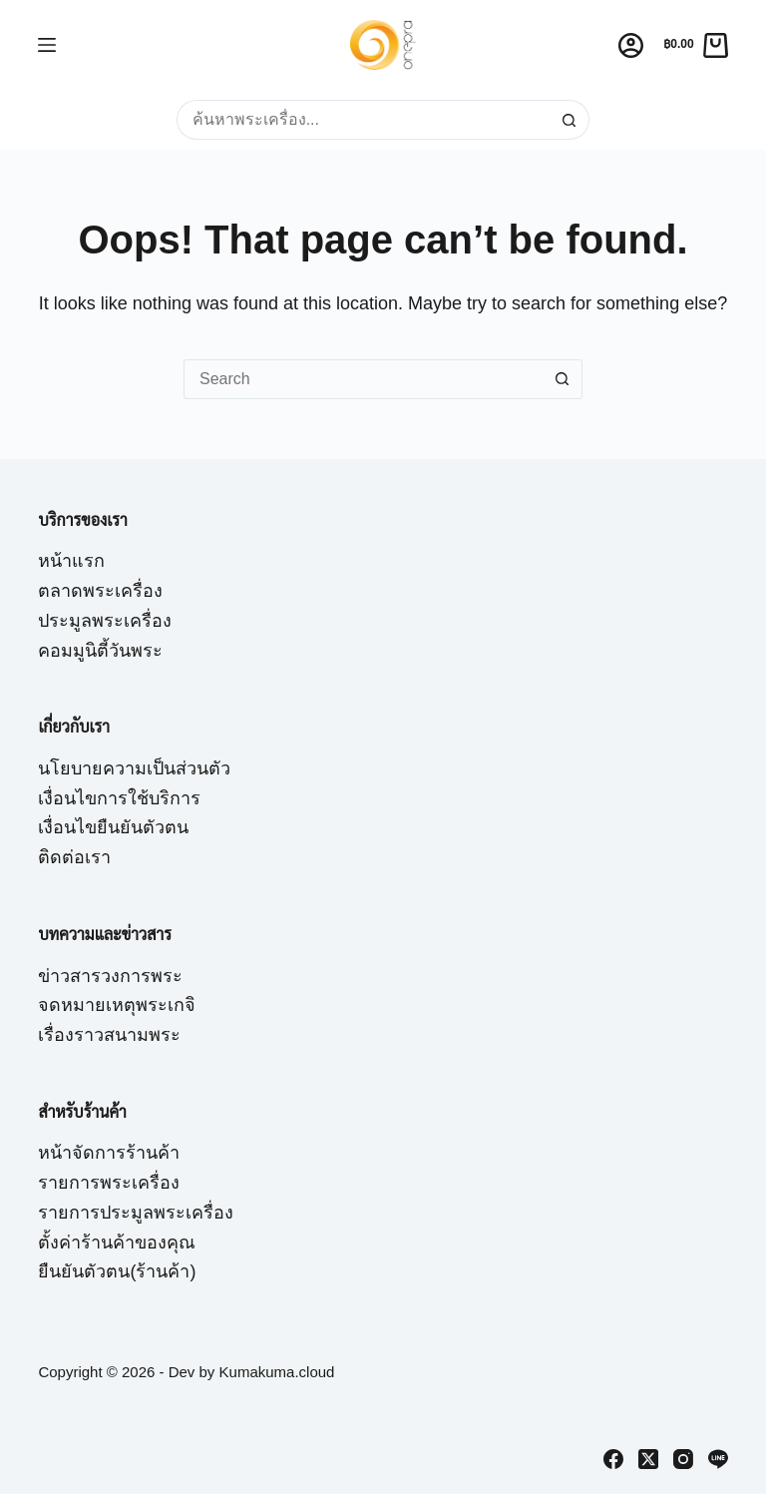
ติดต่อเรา (74, 857)
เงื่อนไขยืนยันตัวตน (113, 827)
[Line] (718, 1459)
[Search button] (569, 120)
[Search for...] (364, 120)
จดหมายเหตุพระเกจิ (116, 1005)
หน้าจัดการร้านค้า (109, 1153)
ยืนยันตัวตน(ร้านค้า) (116, 1271)
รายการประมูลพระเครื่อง (135, 1213)
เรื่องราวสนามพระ (109, 1035)
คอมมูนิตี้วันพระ (100, 651)
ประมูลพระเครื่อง (105, 621)
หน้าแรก (71, 561)
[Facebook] (613, 1459)
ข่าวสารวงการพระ (110, 976)
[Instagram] (683, 1459)
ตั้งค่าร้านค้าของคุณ (116, 1242)
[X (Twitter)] (648, 1459)
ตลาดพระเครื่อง (100, 591)
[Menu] (47, 45)
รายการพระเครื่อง (109, 1183)
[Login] (630, 45)
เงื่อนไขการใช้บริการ (119, 798)
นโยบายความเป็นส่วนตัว (134, 768)
